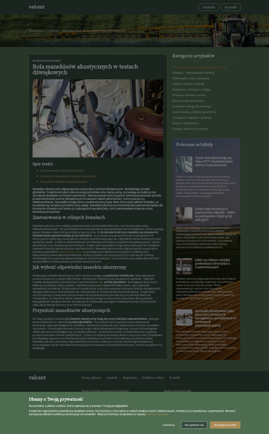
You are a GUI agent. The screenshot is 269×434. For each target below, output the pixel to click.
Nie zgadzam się (194, 425)
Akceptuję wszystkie (225, 425)
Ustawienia (168, 425)
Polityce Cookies (157, 414)
